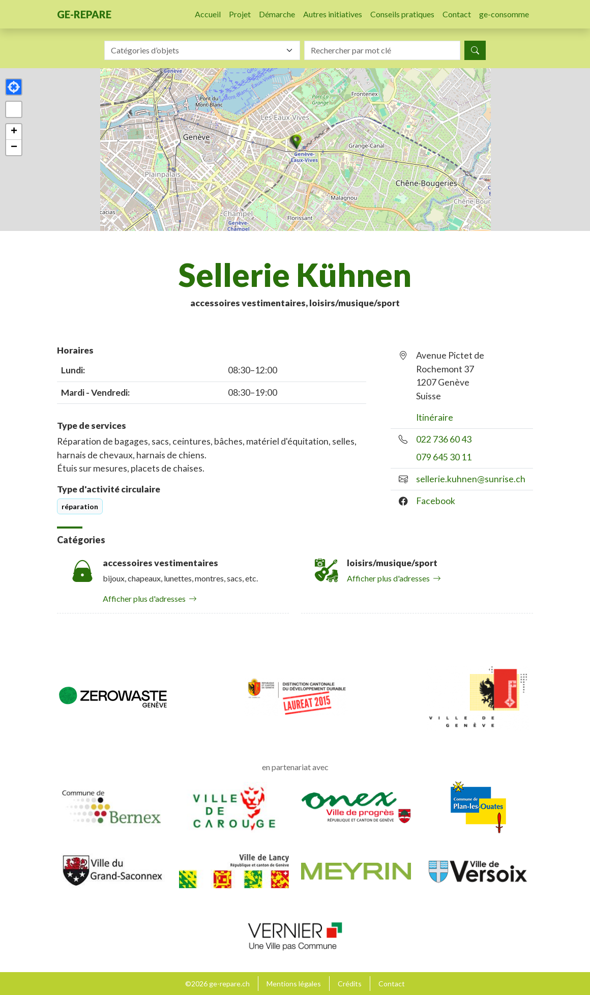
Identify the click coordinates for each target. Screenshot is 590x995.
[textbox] (196, 50)
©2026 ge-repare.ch (217, 983)
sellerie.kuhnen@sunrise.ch (470, 479)
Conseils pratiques (402, 14)
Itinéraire (434, 417)
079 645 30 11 (443, 457)
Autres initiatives (332, 14)
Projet (240, 14)
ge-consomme (504, 14)
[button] (295, 142)
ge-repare (84, 14)
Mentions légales (294, 983)
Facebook (435, 500)
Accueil (208, 14)
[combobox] (202, 50)
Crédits (350, 983)
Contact (456, 14)
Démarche (277, 14)
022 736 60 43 (443, 439)
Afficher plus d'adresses (150, 598)
